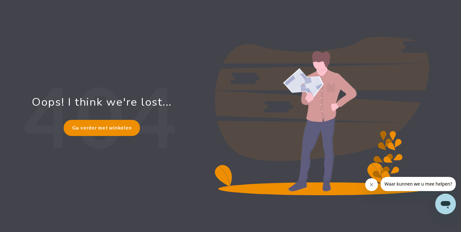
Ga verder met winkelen (102, 127)
